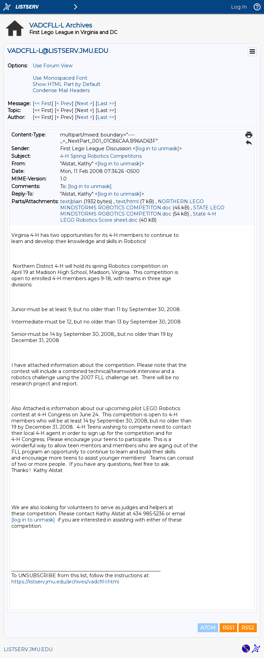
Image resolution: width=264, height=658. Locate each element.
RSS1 (228, 628)
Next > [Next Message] (84, 103)
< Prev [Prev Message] (64, 103)
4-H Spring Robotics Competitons (101, 156)
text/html (127, 201)
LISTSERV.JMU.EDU (28, 649)
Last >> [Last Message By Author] (105, 117)
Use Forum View (53, 66)
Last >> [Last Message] (105, 103)
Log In (239, 7)
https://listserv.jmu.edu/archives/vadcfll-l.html (65, 582)
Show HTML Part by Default (66, 84)
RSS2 (247, 628)
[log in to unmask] (157, 148)
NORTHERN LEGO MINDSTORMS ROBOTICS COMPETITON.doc (132, 204)
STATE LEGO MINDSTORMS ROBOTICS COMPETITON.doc (142, 211)
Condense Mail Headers (61, 90)
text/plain (71, 201)
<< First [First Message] (43, 103)
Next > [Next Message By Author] (84, 117)
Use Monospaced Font (60, 78)
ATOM (208, 628)
